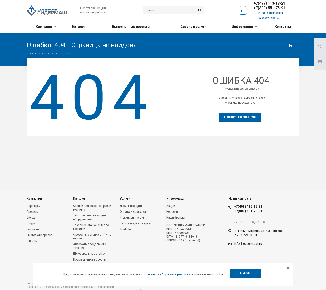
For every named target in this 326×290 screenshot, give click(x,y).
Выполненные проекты (133, 27)
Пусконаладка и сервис (136, 223)
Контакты (283, 27)
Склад (31, 217)
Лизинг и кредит (131, 206)
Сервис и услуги (195, 27)
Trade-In (125, 229)
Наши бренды (175, 217)
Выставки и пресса (39, 235)
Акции (170, 206)
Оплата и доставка (133, 211)
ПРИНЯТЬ (245, 273)
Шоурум (32, 223)
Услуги (125, 198)
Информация (244, 27)
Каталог (80, 27)
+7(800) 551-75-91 (269, 8)
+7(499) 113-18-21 (248, 206)
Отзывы (32, 240)
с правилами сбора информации (164, 274)
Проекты (32, 211)
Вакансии (33, 229)
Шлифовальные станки (89, 253)
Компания (46, 27)
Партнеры (33, 206)
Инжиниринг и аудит (134, 217)
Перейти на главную (240, 117)
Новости (172, 211)
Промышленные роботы (89, 259)
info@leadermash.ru (270, 12)
